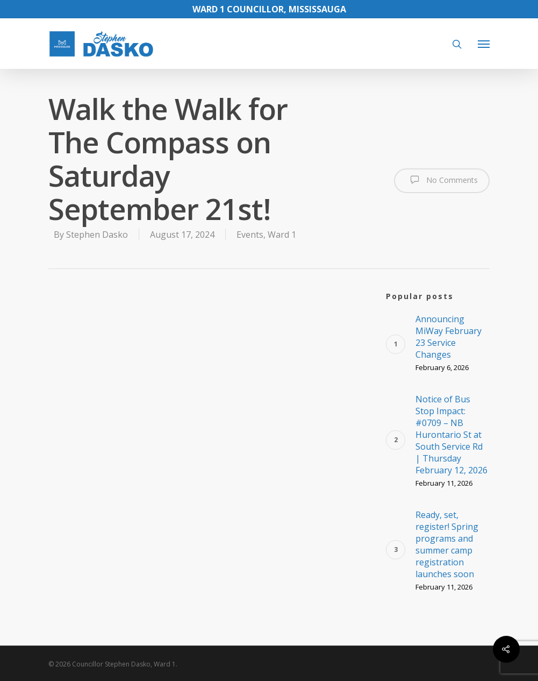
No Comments (442, 180)
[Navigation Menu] (484, 43)
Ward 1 (282, 234)
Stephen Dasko (97, 234)
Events (249, 234)
